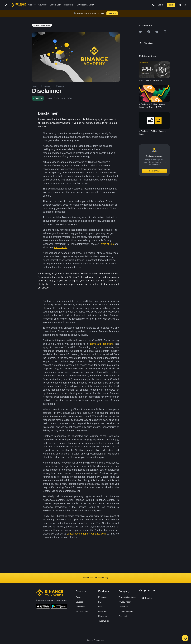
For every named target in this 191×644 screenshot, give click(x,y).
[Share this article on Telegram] (156, 31)
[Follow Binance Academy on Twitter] (145, 591)
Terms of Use (106, 244)
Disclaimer (123, 607)
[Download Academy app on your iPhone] (43, 606)
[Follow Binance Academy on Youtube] (154, 590)
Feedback (123, 616)
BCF (100, 602)
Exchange (102, 597)
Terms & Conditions (127, 597)
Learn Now (112, 13)
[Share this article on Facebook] (148, 31)
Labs (100, 607)
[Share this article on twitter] (140, 31)
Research (102, 616)
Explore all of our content (95, 578)
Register (171, 5)
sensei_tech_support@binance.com (86, 533)
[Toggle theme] (185, 4)
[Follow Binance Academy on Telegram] (149, 591)
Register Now (154, 171)
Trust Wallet (103, 621)
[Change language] (180, 5)
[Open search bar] (152, 5)
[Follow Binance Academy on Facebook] (140, 590)
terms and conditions (102, 343)
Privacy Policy (125, 602)
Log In (160, 5)
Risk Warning (61, 247)
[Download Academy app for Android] (59, 606)
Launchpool (103, 611)
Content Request (126, 611)
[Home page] (18, 5)
